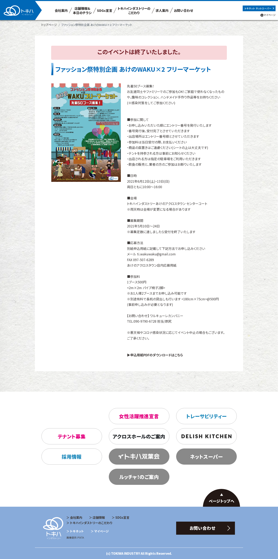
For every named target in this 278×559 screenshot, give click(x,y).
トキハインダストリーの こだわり (134, 10)
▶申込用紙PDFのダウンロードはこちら (155, 354)
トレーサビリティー (206, 416)
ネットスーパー (206, 456)
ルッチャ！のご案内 (139, 476)
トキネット (77, 531)
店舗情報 (99, 517)
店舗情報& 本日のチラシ (82, 10)
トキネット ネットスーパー (258, 8)
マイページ (270, 15)
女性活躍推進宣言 (139, 416)
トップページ (49, 25)
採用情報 (72, 456)
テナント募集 (72, 436)
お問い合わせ (183, 10)
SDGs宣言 (104, 10)
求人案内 (162, 10)
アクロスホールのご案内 (139, 436)
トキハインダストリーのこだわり (91, 523)
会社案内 (61, 10)
